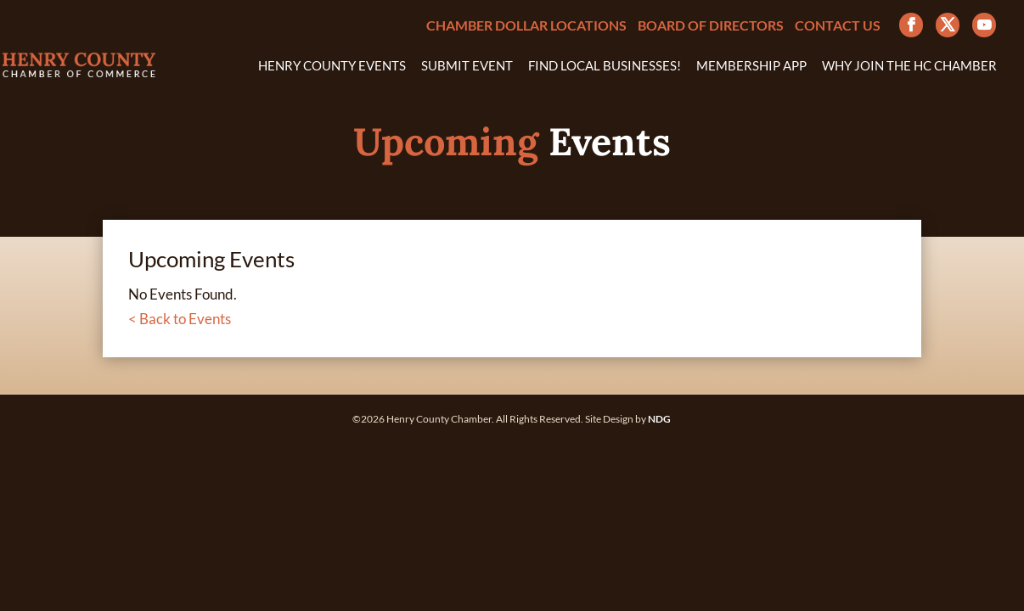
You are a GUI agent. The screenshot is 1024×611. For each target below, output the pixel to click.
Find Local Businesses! (604, 66)
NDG (659, 418)
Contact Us (838, 26)
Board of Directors (711, 26)
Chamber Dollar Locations (526, 26)
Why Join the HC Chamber (909, 66)
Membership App (751, 66)
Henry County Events (332, 66)
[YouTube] (984, 25)
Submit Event (467, 66)
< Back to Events (179, 319)
